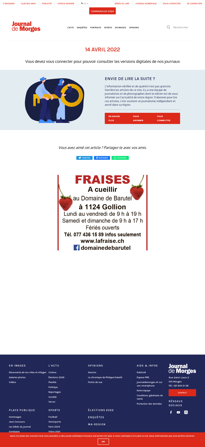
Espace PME (143, 377)
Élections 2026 (56, 377)
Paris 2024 (54, 426)
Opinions (134, 27)
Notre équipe (143, 390)
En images (120, 27)
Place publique (22, 410)
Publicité (141, 372)
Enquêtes (82, 27)
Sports (108, 27)
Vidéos (12, 382)
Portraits (95, 27)
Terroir (51, 401)
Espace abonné (66, 3)
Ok (103, 441)
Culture (52, 372)
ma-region (97, 424)
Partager (122, 158)
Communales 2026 (102, 11)
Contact (182, 392)
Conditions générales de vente (150, 397)
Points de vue (95, 382)
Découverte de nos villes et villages (27, 372)
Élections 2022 (101, 410)
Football (52, 417)
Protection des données (149, 403)
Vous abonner (138, 118)
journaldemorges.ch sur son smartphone (149, 384)
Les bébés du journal (20, 426)
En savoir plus (114, 118)
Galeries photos (17, 377)
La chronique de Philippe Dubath (105, 377)
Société (52, 397)
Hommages (15, 417)
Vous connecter (163, 118)
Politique (53, 387)
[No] (201, 439)
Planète (52, 382)
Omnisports (54, 421)
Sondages (14, 431)
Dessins (92, 372)
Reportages (54, 392)
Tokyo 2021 (54, 431)
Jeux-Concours (17, 421)
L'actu (70, 27)
